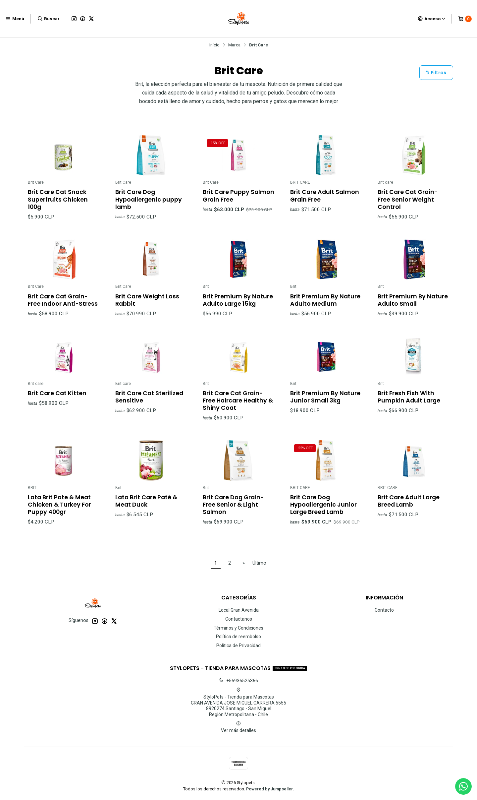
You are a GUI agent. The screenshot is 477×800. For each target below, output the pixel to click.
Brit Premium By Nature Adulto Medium (325, 306)
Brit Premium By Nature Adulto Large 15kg (238, 306)
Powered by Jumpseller (269, 788)
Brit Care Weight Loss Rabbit (147, 306)
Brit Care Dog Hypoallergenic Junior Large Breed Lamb (323, 511)
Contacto (384, 610)
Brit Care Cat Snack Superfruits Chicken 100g (58, 199)
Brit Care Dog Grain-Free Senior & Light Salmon (233, 511)
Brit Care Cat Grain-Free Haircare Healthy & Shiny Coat (238, 407)
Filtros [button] (435, 72)
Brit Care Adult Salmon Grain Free (324, 195)
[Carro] (465, 19)
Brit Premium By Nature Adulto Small (413, 306)
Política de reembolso (238, 636)
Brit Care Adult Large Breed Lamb (409, 507)
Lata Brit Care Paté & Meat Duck (146, 507)
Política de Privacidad (238, 645)
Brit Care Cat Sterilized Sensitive (149, 403)
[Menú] (15, 18)
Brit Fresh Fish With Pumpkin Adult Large (409, 403)
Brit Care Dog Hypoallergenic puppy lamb (148, 199)
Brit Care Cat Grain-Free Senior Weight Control (408, 199)
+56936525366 (238, 680)
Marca (234, 45)
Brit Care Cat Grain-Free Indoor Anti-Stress (63, 306)
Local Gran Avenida (239, 610)
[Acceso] (431, 18)
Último (259, 563)
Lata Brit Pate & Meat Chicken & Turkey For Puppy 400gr (59, 511)
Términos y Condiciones (238, 628)
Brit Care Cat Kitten (57, 400)
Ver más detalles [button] (238, 727)
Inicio (214, 45)
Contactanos (238, 619)
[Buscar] (48, 18)
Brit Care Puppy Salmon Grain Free (238, 195)
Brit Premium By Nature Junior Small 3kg (325, 403)
